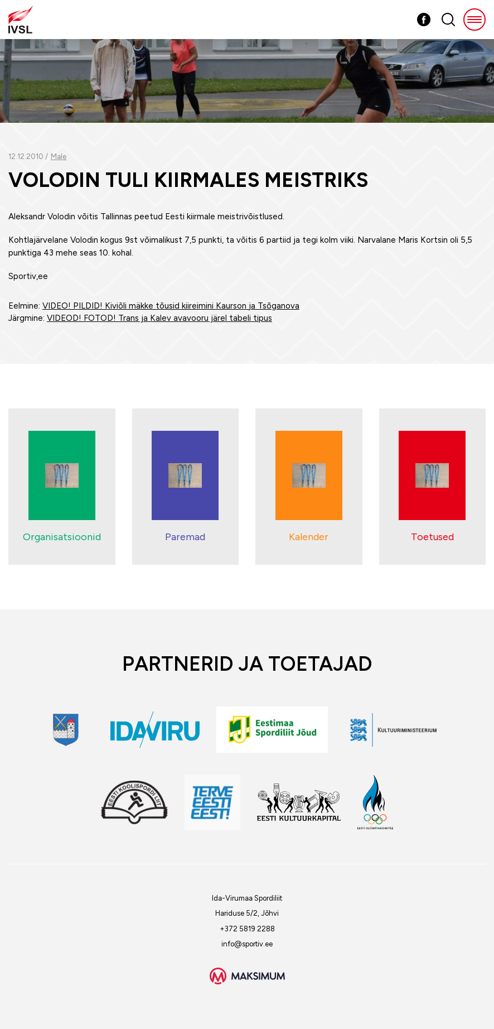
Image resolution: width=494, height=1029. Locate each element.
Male (58, 156)
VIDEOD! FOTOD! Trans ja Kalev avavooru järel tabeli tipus (159, 318)
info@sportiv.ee (247, 944)
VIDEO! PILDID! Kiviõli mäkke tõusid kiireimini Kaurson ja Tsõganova (170, 306)
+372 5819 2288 (247, 929)
